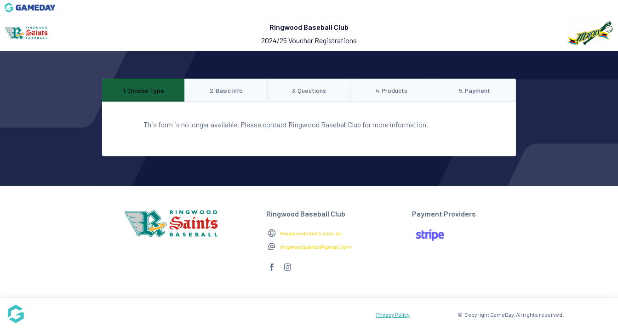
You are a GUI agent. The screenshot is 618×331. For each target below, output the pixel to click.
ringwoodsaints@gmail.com (315, 246)
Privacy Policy (393, 314)
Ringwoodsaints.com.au (311, 233)
